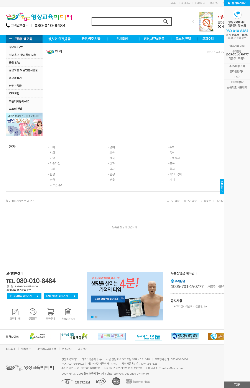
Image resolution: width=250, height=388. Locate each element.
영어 (112, 147)
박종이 (114, 364)
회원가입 (185, 3)
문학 (52, 179)
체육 (112, 158)
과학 (112, 152)
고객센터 (82, 349)
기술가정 (55, 163)
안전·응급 (24, 85)
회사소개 (10, 349)
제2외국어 (175, 174)
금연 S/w (24, 62)
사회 (52, 152)
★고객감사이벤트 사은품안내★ (190, 306)
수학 (172, 147)
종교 (172, 169)
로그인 (174, 3)
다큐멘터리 (56, 185)
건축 (112, 179)
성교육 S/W (24, 47)
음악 (172, 152)
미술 (52, 158)
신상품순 (206, 200)
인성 (112, 174)
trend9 (144, 374)
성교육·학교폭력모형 (24, 54)
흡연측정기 (24, 78)
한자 (112, 163)
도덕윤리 (174, 158)
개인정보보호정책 (46, 349)
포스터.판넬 (24, 109)
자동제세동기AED (24, 101)
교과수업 (220, 52)
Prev (193, 21)
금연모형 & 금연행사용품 (24, 70)
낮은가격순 (173, 200)
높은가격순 (190, 200)
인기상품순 (222, 200)
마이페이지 (199, 3)
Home (209, 52)
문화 (172, 163)
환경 (52, 174)
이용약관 (26, 349)
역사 (112, 169)
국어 (52, 147)
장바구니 (214, 3)
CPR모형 (24, 93)
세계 (172, 179)
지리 (52, 169)
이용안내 (67, 349)
